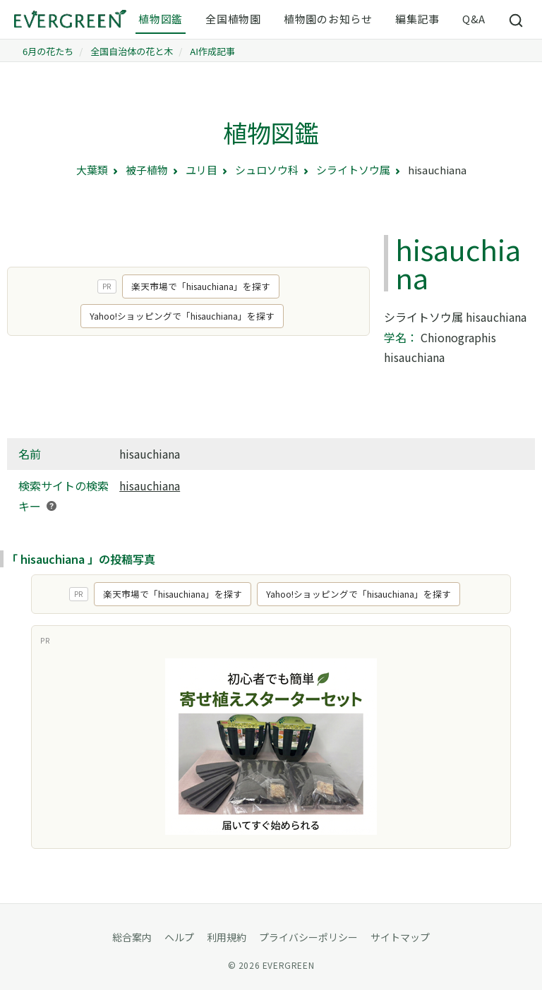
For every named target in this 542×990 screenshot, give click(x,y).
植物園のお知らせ (328, 18)
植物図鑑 (160, 18)
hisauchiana (149, 485)
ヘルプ (179, 937)
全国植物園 (233, 18)
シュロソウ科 (267, 169)
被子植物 (147, 169)
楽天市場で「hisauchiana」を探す (200, 286)
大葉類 (92, 169)
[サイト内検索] (516, 19)
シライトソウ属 (353, 169)
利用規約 (226, 937)
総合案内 (132, 937)
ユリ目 (201, 169)
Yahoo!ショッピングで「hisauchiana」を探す (182, 315)
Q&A (474, 18)
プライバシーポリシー (308, 937)
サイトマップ (400, 937)
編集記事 (417, 18)
